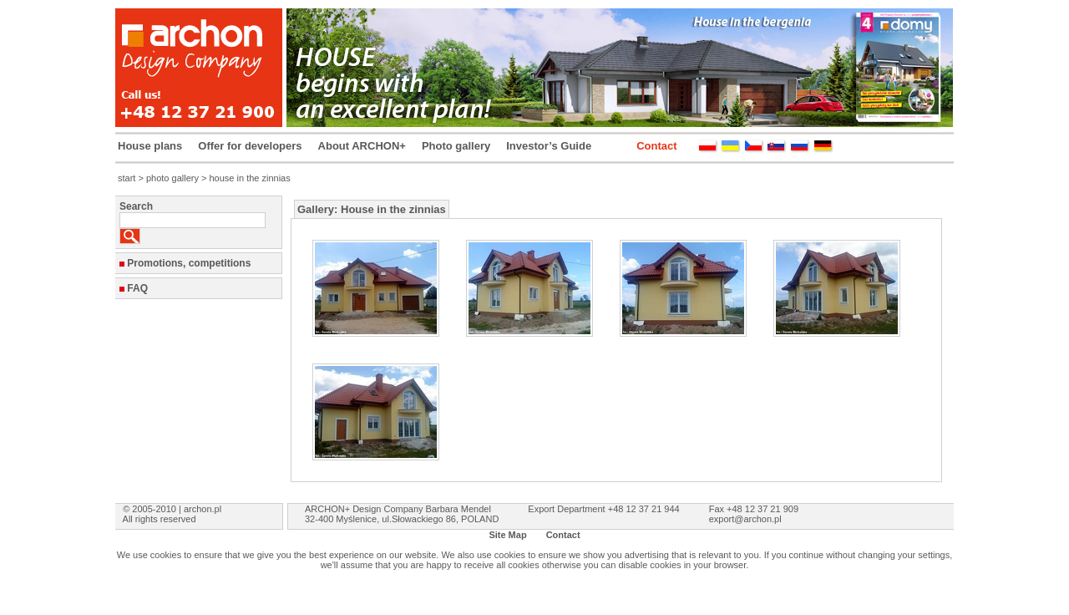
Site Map (507, 535)
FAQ (137, 288)
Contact (656, 146)
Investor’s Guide (548, 146)
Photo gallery (456, 146)
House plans (150, 146)
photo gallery (172, 178)
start (126, 178)
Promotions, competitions (189, 263)
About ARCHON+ (362, 146)
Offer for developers (249, 146)
